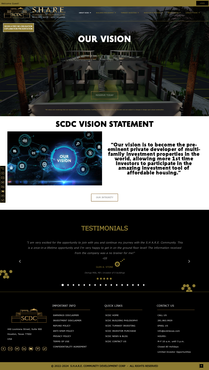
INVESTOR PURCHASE (153, 13)
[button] (20, 261)
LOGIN (202, 3)
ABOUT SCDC (85, 13)
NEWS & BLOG (174, 13)
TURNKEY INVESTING (130, 13)
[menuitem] (85, 13)
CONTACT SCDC (193, 13)
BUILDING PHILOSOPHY (106, 13)
